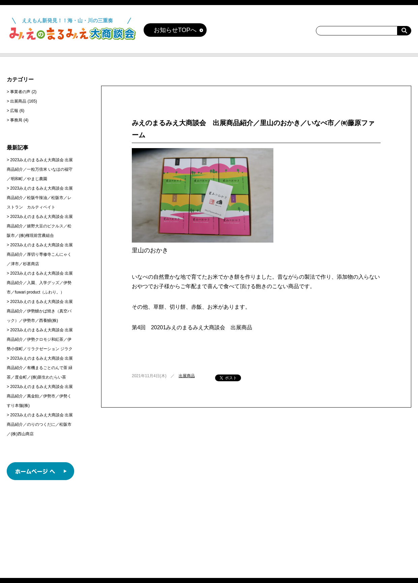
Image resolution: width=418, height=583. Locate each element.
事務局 (16, 120)
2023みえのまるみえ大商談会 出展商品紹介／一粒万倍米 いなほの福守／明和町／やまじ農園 (40, 169)
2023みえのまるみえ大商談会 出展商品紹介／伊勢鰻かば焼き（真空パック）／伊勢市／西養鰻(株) (40, 311)
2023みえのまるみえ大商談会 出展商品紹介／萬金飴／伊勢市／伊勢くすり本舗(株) (40, 396)
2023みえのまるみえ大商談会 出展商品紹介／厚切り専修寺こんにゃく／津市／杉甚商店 (40, 254)
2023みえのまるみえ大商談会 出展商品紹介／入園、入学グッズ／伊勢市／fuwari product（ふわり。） (40, 283)
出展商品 (187, 375)
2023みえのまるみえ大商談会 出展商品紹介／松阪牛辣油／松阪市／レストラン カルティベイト (40, 198)
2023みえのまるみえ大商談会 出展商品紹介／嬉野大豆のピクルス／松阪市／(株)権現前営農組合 (40, 226)
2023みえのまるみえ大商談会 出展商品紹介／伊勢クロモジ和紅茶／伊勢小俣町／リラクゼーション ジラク (40, 339)
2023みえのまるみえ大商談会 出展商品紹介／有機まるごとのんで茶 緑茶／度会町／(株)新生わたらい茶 (40, 368)
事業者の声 (20, 91)
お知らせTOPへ (175, 30)
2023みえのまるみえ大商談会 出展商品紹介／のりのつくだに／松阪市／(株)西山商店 (40, 424)
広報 (14, 110)
